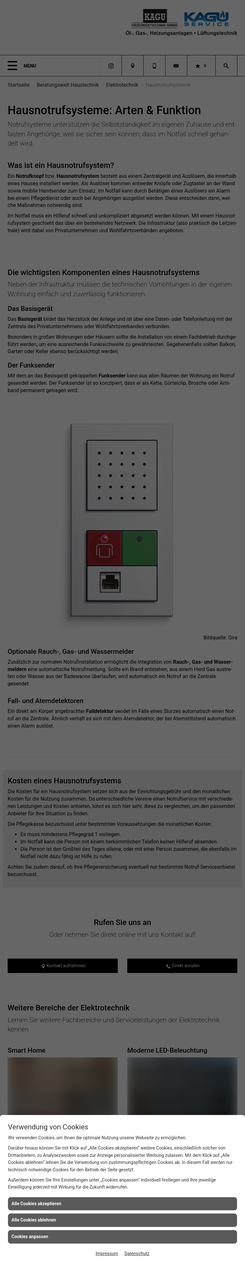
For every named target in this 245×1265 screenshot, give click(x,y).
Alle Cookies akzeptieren (36, 1203)
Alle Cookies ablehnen (33, 1219)
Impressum (107, 1253)
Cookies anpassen (29, 1236)
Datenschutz (136, 1253)
